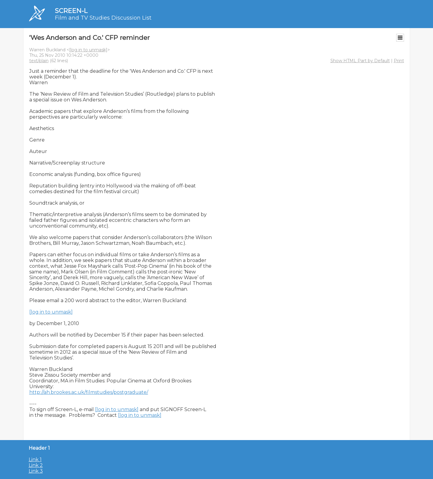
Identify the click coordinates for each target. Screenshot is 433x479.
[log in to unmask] (88, 50)
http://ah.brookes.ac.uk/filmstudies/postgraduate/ (88, 392)
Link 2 (36, 465)
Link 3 (36, 471)
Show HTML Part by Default (360, 60)
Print (399, 60)
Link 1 (35, 459)
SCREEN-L (71, 10)
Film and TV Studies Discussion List (103, 17)
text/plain (39, 60)
